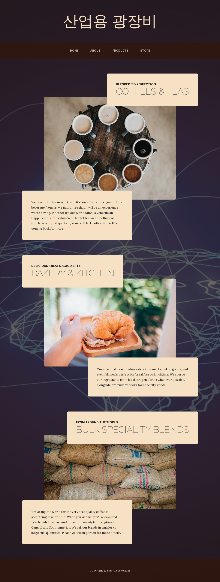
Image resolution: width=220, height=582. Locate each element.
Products (120, 50)
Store (145, 50)
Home (74, 50)
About (95, 50)
